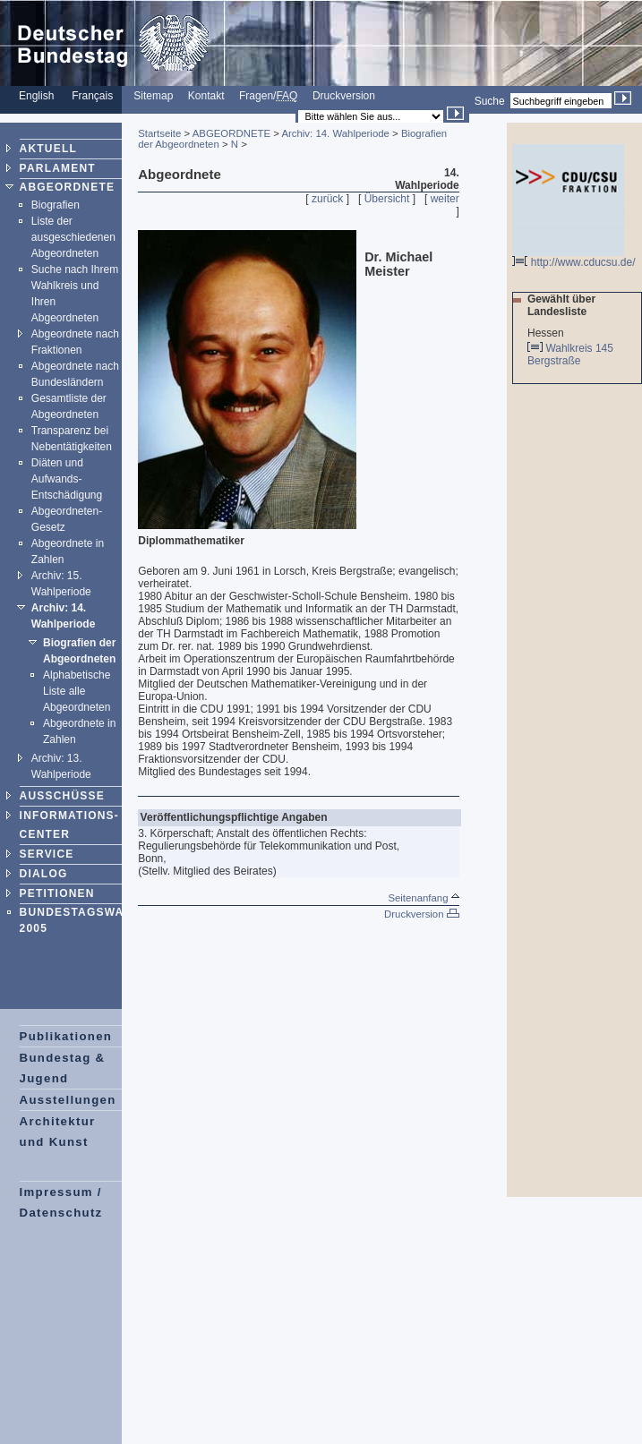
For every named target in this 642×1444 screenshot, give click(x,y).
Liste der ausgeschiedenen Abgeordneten (73, 237)
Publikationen (66, 1036)
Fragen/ (268, 96)
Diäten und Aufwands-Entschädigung (66, 479)
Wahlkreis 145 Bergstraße (570, 354)
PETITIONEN (57, 893)
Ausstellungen (68, 1099)
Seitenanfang (423, 898)
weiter (445, 198)
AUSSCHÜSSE (62, 796)
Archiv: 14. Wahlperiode (335, 133)
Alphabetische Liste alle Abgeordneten (76, 691)
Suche (490, 101)
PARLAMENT (58, 168)
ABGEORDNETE (68, 187)
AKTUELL (48, 148)
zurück (327, 198)
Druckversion (343, 96)
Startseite (159, 133)
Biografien (55, 205)
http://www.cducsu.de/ (573, 257)
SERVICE (47, 854)
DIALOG (44, 873)
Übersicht (387, 198)
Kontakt (206, 96)
